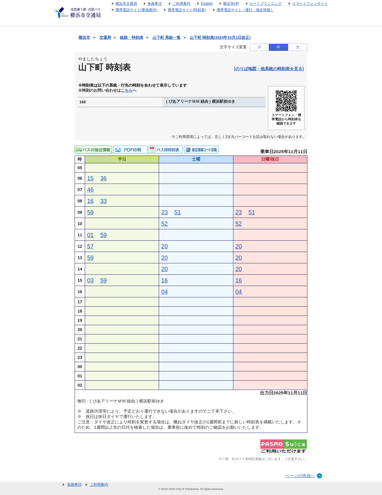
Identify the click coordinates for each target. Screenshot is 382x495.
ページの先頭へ (300, 475)
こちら (127, 90)
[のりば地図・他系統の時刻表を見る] (269, 68)
